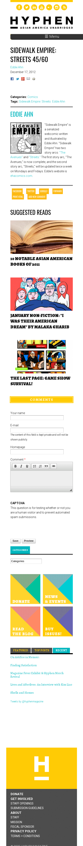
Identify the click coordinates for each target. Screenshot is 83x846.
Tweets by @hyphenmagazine (26, 701)
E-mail (14, 425)
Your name (17, 413)
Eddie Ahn (21, 114)
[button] (15, 466)
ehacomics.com (21, 175)
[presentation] (42, 528)
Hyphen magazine (41, 768)
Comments (41, 399)
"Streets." (35, 157)
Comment (18, 459)
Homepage (17, 447)
